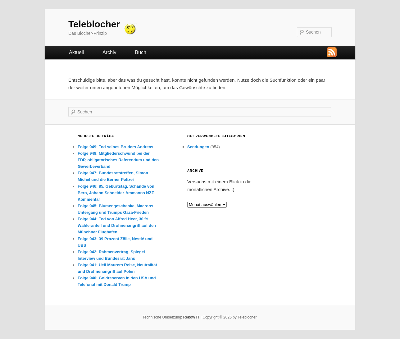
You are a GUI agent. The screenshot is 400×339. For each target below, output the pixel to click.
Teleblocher (94, 24)
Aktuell (76, 52)
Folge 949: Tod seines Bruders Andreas (115, 146)
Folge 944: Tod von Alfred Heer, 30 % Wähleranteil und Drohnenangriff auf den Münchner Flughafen (117, 225)
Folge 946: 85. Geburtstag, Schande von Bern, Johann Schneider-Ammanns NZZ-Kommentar (116, 193)
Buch (140, 52)
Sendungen (198, 146)
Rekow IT (191, 317)
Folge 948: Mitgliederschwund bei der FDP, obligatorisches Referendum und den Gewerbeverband (118, 160)
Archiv (109, 52)
